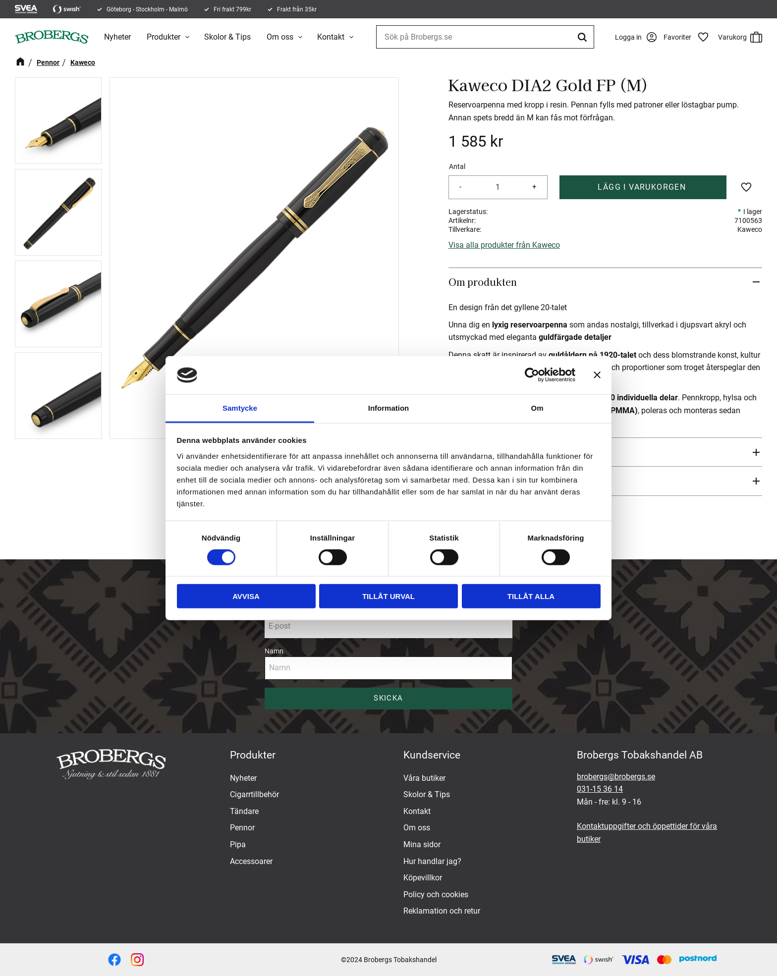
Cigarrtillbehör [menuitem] (254, 794)
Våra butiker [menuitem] (424, 778)
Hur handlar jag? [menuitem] (432, 861)
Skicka (388, 698)
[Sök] (578, 37)
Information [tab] (388, 408)
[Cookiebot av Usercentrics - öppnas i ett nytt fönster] (532, 375)
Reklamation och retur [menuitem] (441, 911)
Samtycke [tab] (239, 408)
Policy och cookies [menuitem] (435, 894)
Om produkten (482, 282)
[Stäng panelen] (597, 375)
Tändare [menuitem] (244, 811)
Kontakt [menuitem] (331, 37)
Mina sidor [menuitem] (422, 844)
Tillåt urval (388, 596)
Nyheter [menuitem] (118, 37)
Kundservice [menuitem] (431, 755)
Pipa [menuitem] (238, 844)
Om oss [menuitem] (281, 37)
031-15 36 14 (600, 789)
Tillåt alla (531, 596)
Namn (274, 651)
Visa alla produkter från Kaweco (504, 245)
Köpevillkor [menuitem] (422, 877)
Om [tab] (537, 408)
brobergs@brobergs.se (616, 776)
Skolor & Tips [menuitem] (228, 37)
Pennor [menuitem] (242, 827)
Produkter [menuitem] (164, 37)
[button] (688, 37)
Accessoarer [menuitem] (251, 861)
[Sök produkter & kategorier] (483, 37)
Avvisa (246, 596)
